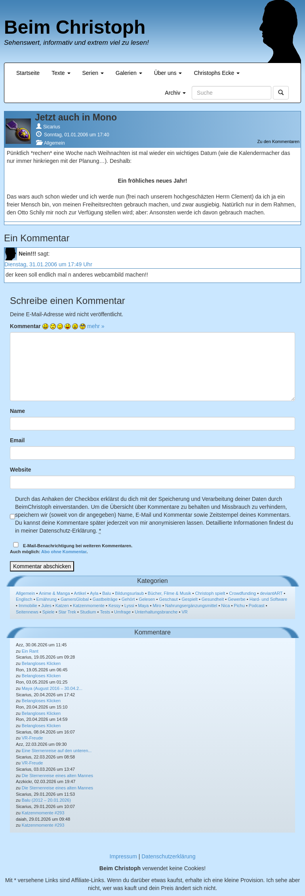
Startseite (28, 73)
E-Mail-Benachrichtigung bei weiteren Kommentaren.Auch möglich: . (71, 548)
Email (17, 440)
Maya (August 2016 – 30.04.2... (52, 688)
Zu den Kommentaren (278, 141)
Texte (60, 73)
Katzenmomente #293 (43, 812)
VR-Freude (32, 738)
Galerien (129, 73)
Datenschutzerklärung (168, 856)
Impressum (123, 856)
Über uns (168, 73)
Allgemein (54, 143)
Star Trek (67, 611)
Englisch (24, 599)
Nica (225, 605)
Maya (143, 605)
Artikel (80, 593)
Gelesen (147, 599)
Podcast (257, 605)
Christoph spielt (210, 593)
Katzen (62, 605)
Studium (88, 611)
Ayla (94, 593)
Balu (106, 593)
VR (184, 611)
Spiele (48, 611)
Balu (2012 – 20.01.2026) (46, 800)
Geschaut (168, 599)
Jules (46, 605)
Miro (156, 605)
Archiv (175, 93)
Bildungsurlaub (129, 593)
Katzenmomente (89, 605)
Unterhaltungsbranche (156, 611)
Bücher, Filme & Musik (169, 593)
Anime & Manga (54, 593)
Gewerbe (237, 599)
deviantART (271, 593)
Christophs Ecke (217, 73)
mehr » (96, 326)
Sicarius (51, 127)
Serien (93, 73)
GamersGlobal (75, 599)
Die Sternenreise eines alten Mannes (57, 775)
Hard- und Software (268, 599)
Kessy (114, 605)
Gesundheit (213, 599)
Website (20, 469)
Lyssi (129, 605)
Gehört (128, 599)
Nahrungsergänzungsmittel (191, 605)
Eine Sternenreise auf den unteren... (57, 750)
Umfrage (122, 611)
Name (17, 411)
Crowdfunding (242, 593)
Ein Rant (30, 651)
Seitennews (27, 611)
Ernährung (46, 599)
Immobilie (28, 605)
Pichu (239, 605)
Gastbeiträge (105, 599)
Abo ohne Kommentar (63, 551)
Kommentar (25, 326)
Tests (105, 611)
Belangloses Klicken (41, 663)
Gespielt (189, 599)
